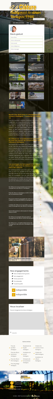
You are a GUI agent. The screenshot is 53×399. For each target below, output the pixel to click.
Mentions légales (35, 396)
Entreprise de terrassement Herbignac (25, 360)
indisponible (23, 17)
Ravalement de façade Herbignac (26, 347)
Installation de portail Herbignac (26, 354)
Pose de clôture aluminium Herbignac (14, 354)
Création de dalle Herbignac (39, 353)
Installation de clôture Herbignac (38, 359)
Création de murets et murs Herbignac (39, 347)
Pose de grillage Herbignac (14, 364)
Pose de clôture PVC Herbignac (14, 360)
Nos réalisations (18, 23)
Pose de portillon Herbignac (12, 347)
